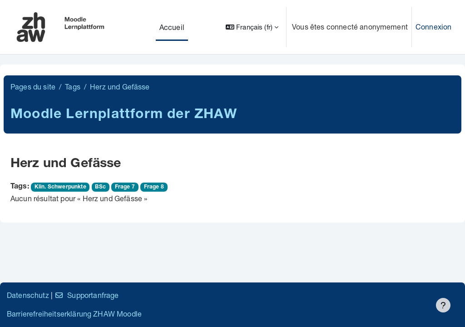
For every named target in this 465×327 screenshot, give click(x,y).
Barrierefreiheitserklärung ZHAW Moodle (74, 313)
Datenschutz (28, 295)
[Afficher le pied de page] (443, 305)
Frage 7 (125, 187)
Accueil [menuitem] (171, 27)
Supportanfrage (86, 295)
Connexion (433, 26)
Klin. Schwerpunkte (60, 187)
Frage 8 (154, 187)
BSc (100, 187)
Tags (72, 86)
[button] (252, 27)
